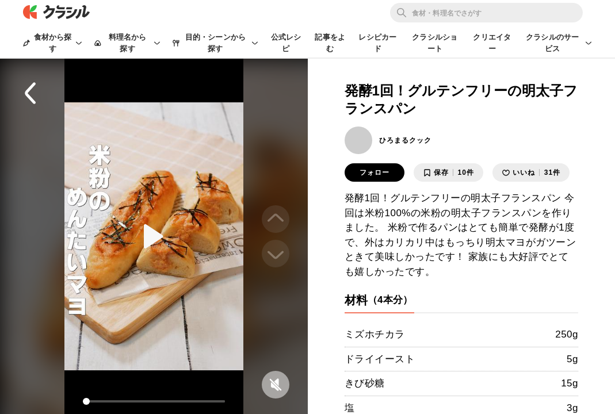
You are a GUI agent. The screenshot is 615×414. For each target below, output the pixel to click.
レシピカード (377, 43)
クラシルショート (434, 43)
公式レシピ (286, 43)
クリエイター (492, 43)
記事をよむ (330, 43)
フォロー (374, 172)
